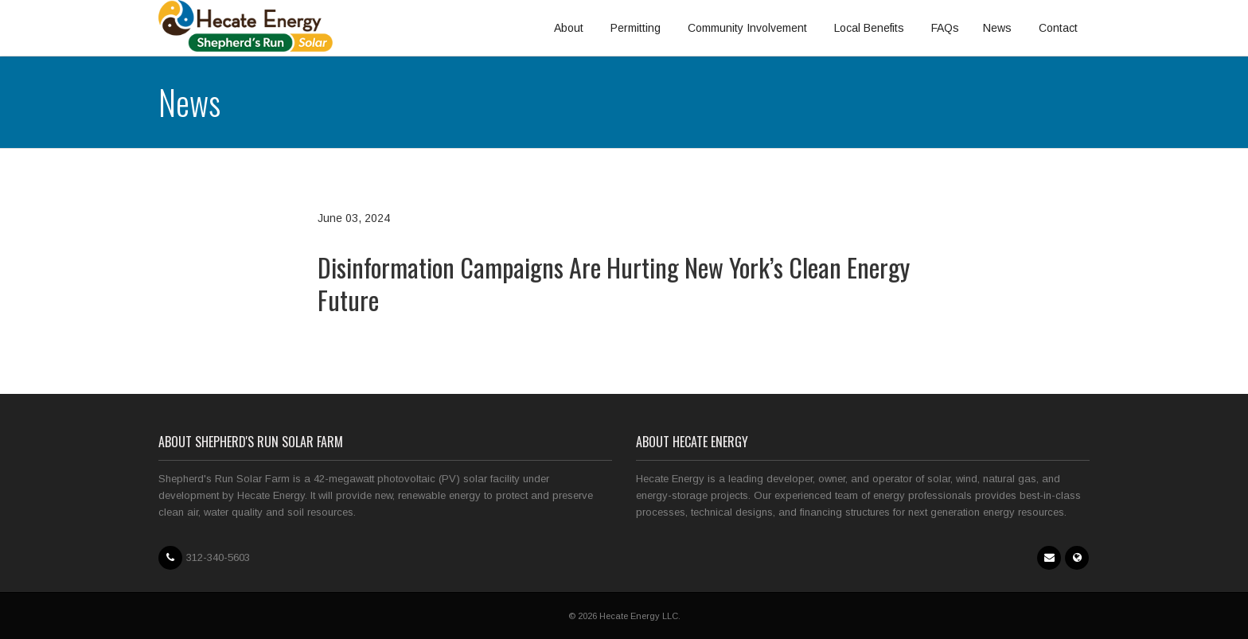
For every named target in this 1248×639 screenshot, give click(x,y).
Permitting (635, 27)
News (997, 27)
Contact (1058, 27)
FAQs (945, 27)
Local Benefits (869, 27)
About (568, 27)
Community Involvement (747, 27)
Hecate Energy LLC (638, 616)
